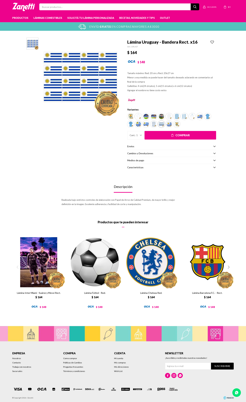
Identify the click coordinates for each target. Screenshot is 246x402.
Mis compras (120, 362)
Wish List (118, 371)
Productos (20, 17)
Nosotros (16, 358)
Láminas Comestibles (47, 17)
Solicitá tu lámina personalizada (90, 17)
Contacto (16, 362)
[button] (228, 267)
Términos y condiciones (74, 371)
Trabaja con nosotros (21, 367)
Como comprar (70, 358)
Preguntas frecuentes (73, 367)
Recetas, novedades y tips (137, 17)
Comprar (182, 135)
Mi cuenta (118, 358)
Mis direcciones (121, 367)
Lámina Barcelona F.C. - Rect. (207, 292)
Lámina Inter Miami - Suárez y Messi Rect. (39, 292)
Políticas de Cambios (72, 362)
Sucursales (17, 371)
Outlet (165, 17)
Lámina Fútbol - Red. (95, 292)
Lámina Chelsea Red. (151, 292)
